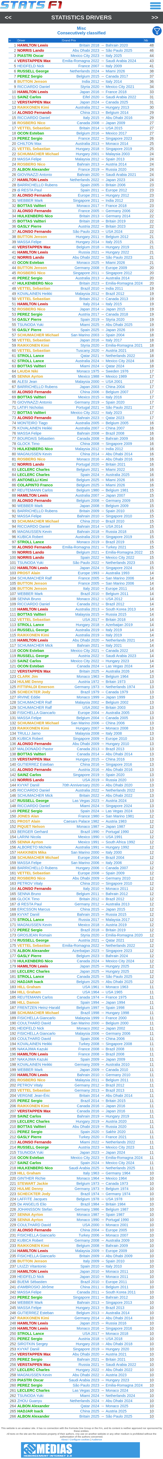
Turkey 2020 (89, 1137)
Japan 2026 (115, 330)
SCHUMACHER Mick (35, 645)
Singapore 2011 (86, 200)
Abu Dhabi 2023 (85, 50)
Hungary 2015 (87, 759)
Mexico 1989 (116, 376)
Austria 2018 (88, 1339)
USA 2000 (91, 1225)
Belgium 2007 (117, 392)
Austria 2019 (116, 925)
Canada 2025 (117, 102)
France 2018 (116, 92)
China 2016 (115, 759)
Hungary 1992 (117, 847)
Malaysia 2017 (118, 920)
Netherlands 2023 (120, 563)
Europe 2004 (88, 713)
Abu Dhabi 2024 (119, 1401)
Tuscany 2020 (87, 350)
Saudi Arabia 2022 (121, 97)
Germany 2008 (86, 268)
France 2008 (88, 1049)
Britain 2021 (116, 464)
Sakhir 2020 (116, 1132)
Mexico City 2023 (85, 56)
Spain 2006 (89, 1039)
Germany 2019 (86, 402)
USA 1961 (91, 987)
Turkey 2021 (116, 547)
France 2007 (88, 66)
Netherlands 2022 (84, 180)
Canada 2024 (88, 666)
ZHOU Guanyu (29, 1401)
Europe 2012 (116, 190)
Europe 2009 (116, 268)
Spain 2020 (115, 402)
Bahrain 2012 (117, 894)
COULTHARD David (34, 1023)
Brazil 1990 (90, 832)
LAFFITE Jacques (32, 1199)
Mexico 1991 (88, 842)
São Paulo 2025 (119, 50)
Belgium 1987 (117, 1209)
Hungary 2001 (87, 154)
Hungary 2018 (87, 149)
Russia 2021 (89, 252)
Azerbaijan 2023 (85, 951)
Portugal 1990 (117, 832)
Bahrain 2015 (88, 914)
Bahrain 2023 (88, 418)
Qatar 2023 (115, 418)
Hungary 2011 (87, 237)
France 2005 (88, 211)
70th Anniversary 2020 (80, 785)
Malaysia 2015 (87, 614)
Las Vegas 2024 (119, 666)
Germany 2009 (118, 500)
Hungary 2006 (87, 868)
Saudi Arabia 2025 (84, 1168)
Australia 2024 (87, 361)
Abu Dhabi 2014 (119, 454)
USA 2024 (114, 231)
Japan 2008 (89, 506)
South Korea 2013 (121, 609)
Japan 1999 (115, 697)
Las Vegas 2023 (85, 801)
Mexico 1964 (116, 1178)
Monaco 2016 (88, 459)
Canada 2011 (88, 1292)
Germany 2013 (86, 1090)
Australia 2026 (118, 671)
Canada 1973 (117, 1183)
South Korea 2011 (121, 1292)
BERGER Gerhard (32, 832)
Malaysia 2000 (87, 381)
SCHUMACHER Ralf (34, 578)
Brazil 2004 (115, 857)
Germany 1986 (86, 1209)
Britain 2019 (116, 221)
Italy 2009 (114, 66)
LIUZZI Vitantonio (31, 1266)
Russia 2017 (89, 920)
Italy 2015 (91, 118)
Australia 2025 (118, 475)
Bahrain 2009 (117, 438)
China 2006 (89, 392)
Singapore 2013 (119, 1302)
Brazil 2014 (90, 1101)
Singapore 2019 (119, 149)
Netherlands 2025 (120, 1168)
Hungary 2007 (87, 728)
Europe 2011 (88, 195)
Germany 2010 (118, 878)
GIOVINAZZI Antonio (34, 175)
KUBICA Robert (30, 537)
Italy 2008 (114, 733)
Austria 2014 (116, 164)
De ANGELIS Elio (31, 1204)
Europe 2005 (116, 1230)
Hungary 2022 (117, 252)
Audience (97, 1439)
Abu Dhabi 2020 (85, 640)
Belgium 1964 (117, 676)
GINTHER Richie (31, 1178)
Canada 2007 (117, 868)
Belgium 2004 (88, 718)
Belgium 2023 (88, 956)
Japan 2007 (115, 495)
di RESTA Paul (29, 190)
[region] (81, 729)
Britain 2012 (89, 299)
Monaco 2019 (88, 542)
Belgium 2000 (117, 1023)
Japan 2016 (89, 92)
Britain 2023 (116, 226)
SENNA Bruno (29, 599)
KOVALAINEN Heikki (34, 294)
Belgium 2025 (88, 480)
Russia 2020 (116, 169)
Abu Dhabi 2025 (119, 325)
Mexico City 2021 (120, 87)
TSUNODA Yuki (30, 325)
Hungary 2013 (117, 107)
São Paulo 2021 (119, 407)
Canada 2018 (117, 314)
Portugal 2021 (87, 407)
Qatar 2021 (90, 356)
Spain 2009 (115, 873)
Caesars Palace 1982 (81, 821)
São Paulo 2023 (86, 231)
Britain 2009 (89, 511)
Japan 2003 (89, 387)
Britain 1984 (116, 1204)
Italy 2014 (114, 81)
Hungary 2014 (87, 242)
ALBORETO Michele (34, 847)
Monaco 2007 (117, 1235)
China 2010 (89, 521)
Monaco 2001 (117, 1225)
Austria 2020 (116, 1121)
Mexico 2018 (88, 925)
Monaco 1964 (88, 1178)
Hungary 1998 (117, 1013)
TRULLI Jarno (29, 733)
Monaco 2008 (117, 728)
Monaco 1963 (88, 676)
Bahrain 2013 (88, 164)
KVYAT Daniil (28, 785)
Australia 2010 (118, 1064)
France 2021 (116, 1137)
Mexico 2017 (116, 133)
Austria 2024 (116, 801)
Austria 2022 (88, 226)
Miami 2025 (89, 325)
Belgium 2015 (88, 76)
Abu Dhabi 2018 (119, 1344)
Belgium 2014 (117, 112)
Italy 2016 (114, 397)
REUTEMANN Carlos (35, 490)
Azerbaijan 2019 (119, 625)
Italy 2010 (91, 588)
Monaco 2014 (117, 144)
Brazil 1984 (90, 1204)
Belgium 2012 (117, 237)
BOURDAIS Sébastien (36, 438)
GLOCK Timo (28, 444)
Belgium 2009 (117, 506)
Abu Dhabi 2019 (85, 1127)
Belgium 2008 (88, 500)
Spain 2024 (89, 475)
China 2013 (89, 112)
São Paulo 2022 (86, 563)
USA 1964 (91, 992)
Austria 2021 (116, 350)
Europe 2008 (88, 873)
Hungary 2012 (117, 195)
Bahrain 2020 (117, 45)
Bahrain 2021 (88, 645)
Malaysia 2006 (87, 1033)
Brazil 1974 (90, 1194)
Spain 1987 (115, 1214)
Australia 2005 (87, 423)
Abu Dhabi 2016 (119, 118)
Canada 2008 (88, 123)
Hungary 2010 (117, 744)
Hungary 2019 (117, 247)
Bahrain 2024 (117, 956)
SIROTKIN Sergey (32, 1344)
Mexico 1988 (88, 376)
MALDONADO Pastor (35, 749)
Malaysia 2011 (87, 1080)
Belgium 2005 (117, 423)
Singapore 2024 (119, 568)
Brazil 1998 (90, 1013)
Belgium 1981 (117, 490)
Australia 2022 (87, 790)
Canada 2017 (117, 76)
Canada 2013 (117, 299)
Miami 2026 (115, 71)
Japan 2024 (89, 102)
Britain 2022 (89, 795)
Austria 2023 (88, 1147)
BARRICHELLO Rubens (37, 185)
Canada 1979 (117, 692)
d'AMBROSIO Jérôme (35, 1287)
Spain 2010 (115, 511)
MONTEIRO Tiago (32, 423)
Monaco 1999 (88, 697)
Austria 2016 (88, 770)
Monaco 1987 (88, 826)
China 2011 (89, 1287)
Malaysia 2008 (87, 733)
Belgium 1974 (117, 1189)
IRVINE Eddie (28, 697)
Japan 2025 (89, 966)
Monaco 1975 (88, 371)
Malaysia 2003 (118, 154)
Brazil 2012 (115, 294)
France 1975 (116, 997)
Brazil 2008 (115, 433)
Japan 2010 (89, 1271)
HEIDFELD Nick (30, 66)
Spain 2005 (89, 185)
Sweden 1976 (117, 371)
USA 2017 (91, 619)
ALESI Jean (27, 381)
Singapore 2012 (119, 273)
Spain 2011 (89, 190)
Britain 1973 (116, 682)
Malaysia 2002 (87, 702)
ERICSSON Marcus (33, 909)
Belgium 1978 (88, 1199)
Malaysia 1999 (87, 1018)
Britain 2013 (89, 216)
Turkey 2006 (89, 1235)
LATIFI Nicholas (30, 407)
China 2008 (89, 444)
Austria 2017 (88, 314)
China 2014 (89, 454)
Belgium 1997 (88, 1008)
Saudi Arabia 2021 (121, 175)
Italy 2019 (114, 630)
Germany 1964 (118, 1173)
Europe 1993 (88, 573)
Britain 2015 (116, 1101)
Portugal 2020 (87, 464)
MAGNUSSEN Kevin (34, 454)
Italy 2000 (114, 852)
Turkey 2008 (89, 1044)
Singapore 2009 (119, 444)
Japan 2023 (115, 180)
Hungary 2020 (117, 1349)
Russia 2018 (116, 532)
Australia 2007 (87, 428)
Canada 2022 (117, 651)
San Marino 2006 (120, 578)
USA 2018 (114, 1339)
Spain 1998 (115, 1008)
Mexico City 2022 (85, 413)
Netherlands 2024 (84, 71)
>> (155, 17)
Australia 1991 (87, 847)
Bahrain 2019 (88, 1116)
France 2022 (88, 138)
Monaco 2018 (117, 1333)
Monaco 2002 (88, 1028)
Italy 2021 (114, 645)
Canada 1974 (88, 997)
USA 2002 (91, 707)
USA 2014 (114, 526)
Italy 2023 (114, 413)
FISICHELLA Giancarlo (36, 713)
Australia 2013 (87, 144)
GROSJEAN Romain (34, 935)
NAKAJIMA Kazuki (32, 1049)
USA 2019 (91, 780)
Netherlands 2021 (120, 640)
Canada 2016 (88, 1106)
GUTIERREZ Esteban (35, 764)
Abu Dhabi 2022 (85, 257)
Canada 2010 (117, 1070)
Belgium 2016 (88, 133)
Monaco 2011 (117, 889)
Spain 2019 (89, 319)
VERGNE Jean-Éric (33, 1095)
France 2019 (88, 169)
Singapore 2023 (119, 138)
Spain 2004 (115, 335)
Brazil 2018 (90, 930)
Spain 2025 (89, 330)
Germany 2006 (118, 211)
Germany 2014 (118, 216)
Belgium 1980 (88, 490)
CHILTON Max (29, 144)
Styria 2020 (89, 87)
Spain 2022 (89, 557)
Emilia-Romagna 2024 (124, 283)
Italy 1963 (91, 1173)
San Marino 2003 (85, 335)
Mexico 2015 (88, 397)
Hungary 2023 (117, 661)
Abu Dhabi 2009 (85, 744)
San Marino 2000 (85, 852)
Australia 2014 (118, 278)
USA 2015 (114, 128)
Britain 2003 (116, 707)
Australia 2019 (87, 537)
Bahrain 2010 (88, 516)
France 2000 (116, 1018)
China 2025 (89, 1411)
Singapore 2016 (119, 764)
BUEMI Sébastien (32, 1282)
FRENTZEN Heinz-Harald (38, 1008)
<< (8, 17)
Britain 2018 (89, 45)
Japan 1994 (115, 1002)
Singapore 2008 (119, 1044)
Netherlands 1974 (120, 687)
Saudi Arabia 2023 (121, 656)
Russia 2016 (116, 1323)
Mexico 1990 (88, 837)
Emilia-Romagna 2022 (80, 61)
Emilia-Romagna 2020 (124, 935)
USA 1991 (114, 837)
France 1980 (88, 816)
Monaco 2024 (117, 1390)
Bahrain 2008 (88, 433)
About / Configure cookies (75, 1439)
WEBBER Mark (30, 200)
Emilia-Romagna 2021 (124, 345)
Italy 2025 (114, 56)
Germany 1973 (86, 687)
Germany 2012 (86, 904)
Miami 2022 (115, 469)
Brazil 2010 (90, 288)
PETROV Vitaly (30, 883)
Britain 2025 (89, 671)
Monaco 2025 (88, 262)
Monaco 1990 (88, 1220)
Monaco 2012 (88, 599)
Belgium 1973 (88, 1183)
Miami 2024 (89, 366)
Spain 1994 (89, 1002)
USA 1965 (114, 992)
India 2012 (90, 81)
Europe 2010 (116, 738)
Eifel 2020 (91, 97)
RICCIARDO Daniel (33, 87)
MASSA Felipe (29, 159)
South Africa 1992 (120, 842)
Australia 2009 (118, 1240)
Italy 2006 (114, 863)
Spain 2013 (115, 159)
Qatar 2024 (115, 366)
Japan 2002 (115, 1028)
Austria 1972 (88, 682)
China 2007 (115, 428)
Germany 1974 (118, 1194)
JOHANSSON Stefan (34, 1209)
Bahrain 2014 (88, 526)
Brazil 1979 (90, 692)
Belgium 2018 (88, 247)
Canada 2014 (88, 754)
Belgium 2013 (88, 1313)
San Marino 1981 (120, 816)
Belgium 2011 (117, 594)
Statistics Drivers (81, 17)
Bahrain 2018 (88, 532)
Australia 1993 (118, 573)
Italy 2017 (114, 340)
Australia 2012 (87, 107)
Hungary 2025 (117, 966)
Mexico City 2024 (120, 361)
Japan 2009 (115, 123)
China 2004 (115, 387)
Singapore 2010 (119, 516)
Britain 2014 (89, 128)
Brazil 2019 (115, 542)
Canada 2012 (88, 604)
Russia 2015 (116, 614)
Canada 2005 (117, 718)
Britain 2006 (116, 185)
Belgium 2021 (88, 469)
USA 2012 (114, 599)
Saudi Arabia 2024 (121, 61)
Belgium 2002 (117, 702)
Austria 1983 (116, 821)
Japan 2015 (115, 309)
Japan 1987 (115, 826)
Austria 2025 (116, 1411)
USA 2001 (114, 381)
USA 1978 (114, 1199)
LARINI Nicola (29, 837)
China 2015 (89, 909)
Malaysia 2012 (87, 159)
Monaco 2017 (88, 206)
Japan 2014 (89, 309)
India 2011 (114, 288)
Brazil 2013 (115, 749)
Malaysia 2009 (87, 1251)
